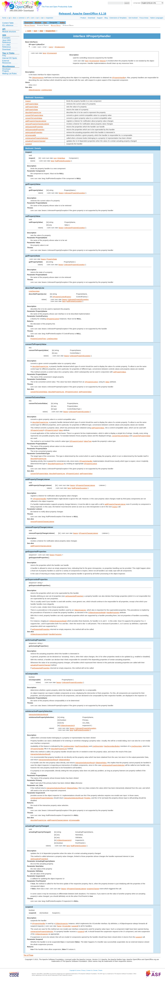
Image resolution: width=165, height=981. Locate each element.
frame (59, 926)
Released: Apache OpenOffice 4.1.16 (82, 13)
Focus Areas (143, 18)
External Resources (6, 62)
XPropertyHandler (118, 77)
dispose (103, 61)
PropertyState (52, 259)
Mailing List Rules (9, 73)
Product (83, 18)
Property (58, 555)
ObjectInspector (38, 77)
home (4, 18)
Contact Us (89, 970)
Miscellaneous (8, 66)
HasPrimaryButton (82, 746)
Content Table (7, 23)
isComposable (30, 135)
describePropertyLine (33, 112)
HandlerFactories (113, 612)
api (10, 18)
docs (14, 18)
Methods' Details (56, 25)
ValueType (87, 441)
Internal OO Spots (9, 58)
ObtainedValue (64, 760)
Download (91, 18)
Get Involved (133, 18)
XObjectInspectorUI (67, 725)
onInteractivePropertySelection (36, 138)
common (21, 18)
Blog (106, 18)
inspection (49, 18)
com (32, 18)
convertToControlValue (33, 118)
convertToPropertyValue (34, 115)
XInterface (61, 158)
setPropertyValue (31, 107)
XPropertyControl (52, 319)
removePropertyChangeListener (37, 124)
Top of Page (28, 955)
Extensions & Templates (118, 18)
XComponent (60, 47)
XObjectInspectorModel (97, 612)
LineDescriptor (46, 90)
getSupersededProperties (34, 129)
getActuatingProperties (33, 132)
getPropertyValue (31, 104)
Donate (95, 970)
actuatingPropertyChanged (35, 141)
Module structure (9, 32)
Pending (87, 798)
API (3, 29)
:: (26, 31)
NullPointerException (63, 161)
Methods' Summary (30, 25)
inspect (28, 101)
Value (107, 382)
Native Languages (156, 18)
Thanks (100, 970)
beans (61, 193)
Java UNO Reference (6, 41)
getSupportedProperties (34, 127)
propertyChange (93, 889)
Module (38, 23)
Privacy (83, 970)
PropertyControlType (38, 339)
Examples (6, 38)
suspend (28, 144)
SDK (4, 35)
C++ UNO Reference (6, 46)
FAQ (4, 56)
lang (51, 47)
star (42, 18)
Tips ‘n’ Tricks (8, 53)
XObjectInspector (61, 923)
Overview (29, 23)
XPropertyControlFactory (62, 297)
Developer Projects (6, 70)
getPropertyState (31, 109)
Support (100, 18)
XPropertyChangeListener (85, 485)
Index (62, 23)
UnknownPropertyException (74, 193)
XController (66, 926)
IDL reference (7, 25)
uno (55, 158)
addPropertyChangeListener (35, 121)
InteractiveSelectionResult (38, 714)
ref (28, 18)
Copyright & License (75, 970)
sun (37, 18)
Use (45, 23)
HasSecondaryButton (112, 746)
